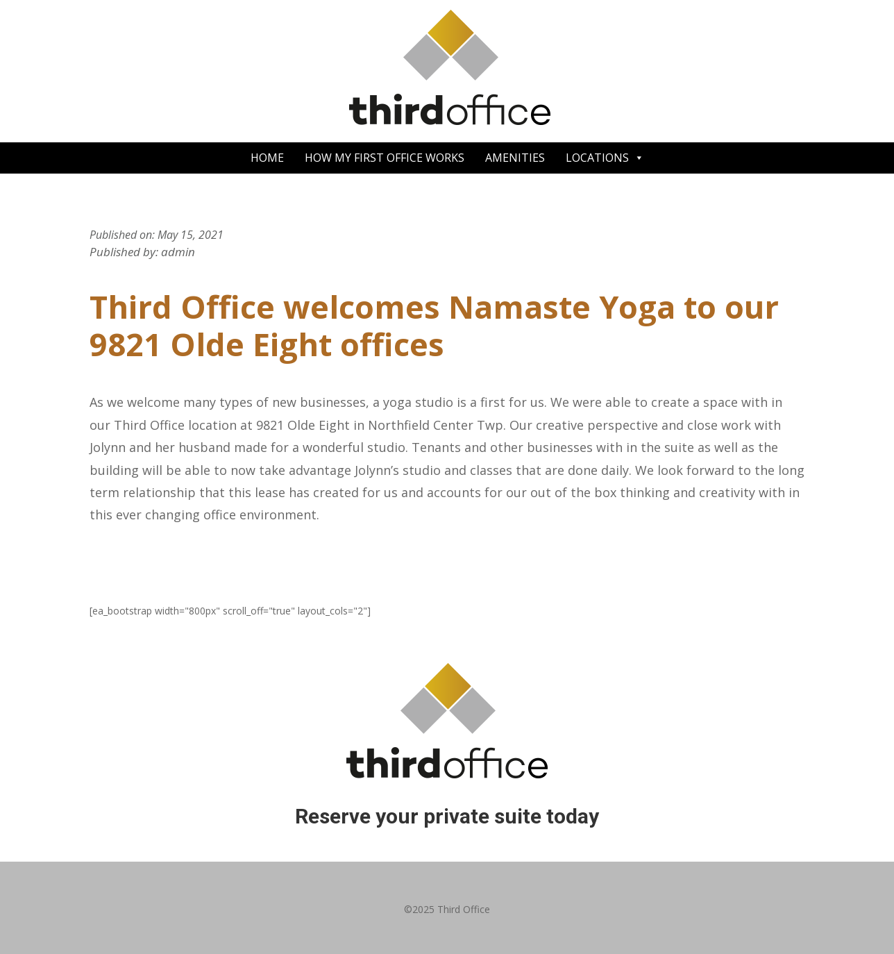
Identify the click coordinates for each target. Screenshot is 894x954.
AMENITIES (515, 157)
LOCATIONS (605, 158)
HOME (267, 157)
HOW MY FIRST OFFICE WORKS (384, 157)
